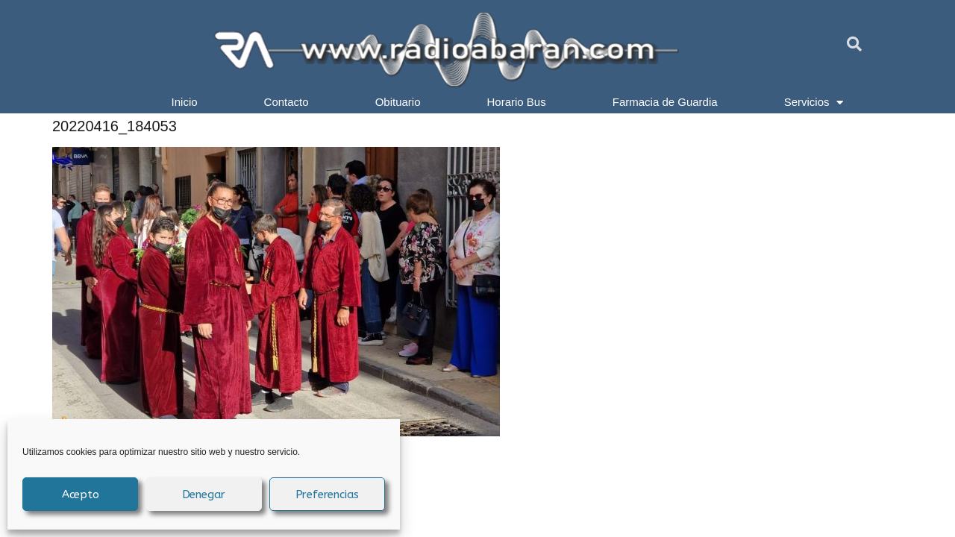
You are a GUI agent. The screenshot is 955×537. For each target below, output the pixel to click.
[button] (854, 44)
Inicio (185, 101)
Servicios (814, 102)
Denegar (204, 494)
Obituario (398, 101)
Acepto (80, 494)
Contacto (286, 101)
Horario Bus (516, 101)
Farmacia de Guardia (665, 101)
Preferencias (327, 494)
